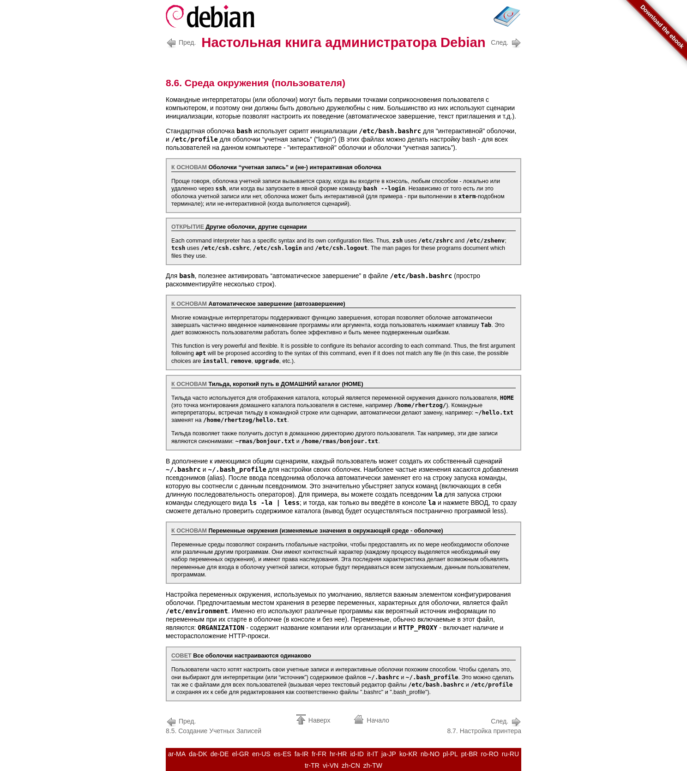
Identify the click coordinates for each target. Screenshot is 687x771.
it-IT (372, 754)
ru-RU (510, 754)
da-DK (198, 754)
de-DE (220, 754)
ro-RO (490, 754)
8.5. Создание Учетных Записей (213, 725)
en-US (261, 754)
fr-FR (319, 754)
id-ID (357, 754)
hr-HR (338, 754)
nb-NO (430, 754)
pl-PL (450, 754)
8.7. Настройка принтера (484, 725)
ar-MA (177, 754)
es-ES (282, 754)
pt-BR (469, 754)
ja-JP (388, 754)
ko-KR (408, 754)
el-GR (240, 754)
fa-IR (301, 754)
